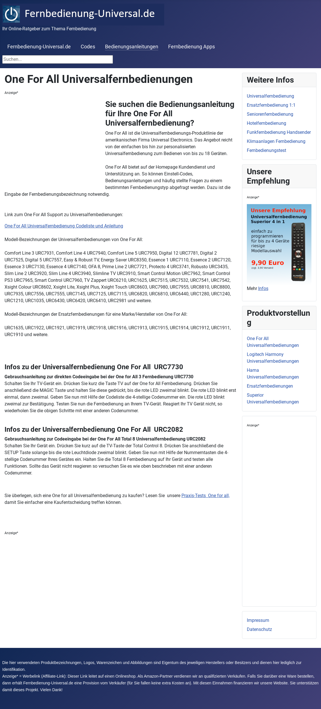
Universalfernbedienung (270, 96)
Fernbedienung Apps (191, 47)
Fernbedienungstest (266, 150)
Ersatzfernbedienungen (270, 386)
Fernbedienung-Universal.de (39, 47)
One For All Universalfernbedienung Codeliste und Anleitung (64, 226)
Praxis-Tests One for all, (205, 495)
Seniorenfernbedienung (270, 114)
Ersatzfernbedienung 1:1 (271, 105)
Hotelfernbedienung (266, 123)
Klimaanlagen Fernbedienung (276, 141)
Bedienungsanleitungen (131, 47)
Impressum (258, 620)
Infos (263, 288)
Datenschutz (259, 629)
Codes (88, 47)
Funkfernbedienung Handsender (279, 132)
